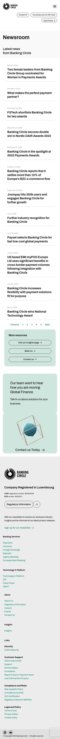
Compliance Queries (14, 693)
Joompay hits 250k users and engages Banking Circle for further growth (27, 198)
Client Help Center (13, 661)
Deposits (7, 553)
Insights (8, 631)
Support (8, 664)
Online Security (11, 650)
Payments (7, 543)
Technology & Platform (13, 576)
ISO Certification (12, 696)
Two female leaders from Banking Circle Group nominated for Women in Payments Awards (29, 73)
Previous (14, 324)
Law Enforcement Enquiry (16, 678)
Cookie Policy (10, 717)
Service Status (11, 668)
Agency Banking (10, 557)
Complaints (9, 671)
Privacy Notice (11, 714)
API (4, 579)
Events (7, 611)
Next (47, 324)
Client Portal (8, 583)
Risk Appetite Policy (13, 689)
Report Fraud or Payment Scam (19, 675)
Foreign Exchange (11, 550)
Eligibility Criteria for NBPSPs (18, 700)
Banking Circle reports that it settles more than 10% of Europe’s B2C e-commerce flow (28, 174)
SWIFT (6, 586)
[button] (54, 6)
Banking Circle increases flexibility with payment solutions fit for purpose (29, 292)
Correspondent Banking (14, 560)
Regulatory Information (15, 604)
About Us (8, 601)
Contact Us (9, 615)
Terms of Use (10, 710)
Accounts (7, 546)
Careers (8, 608)
